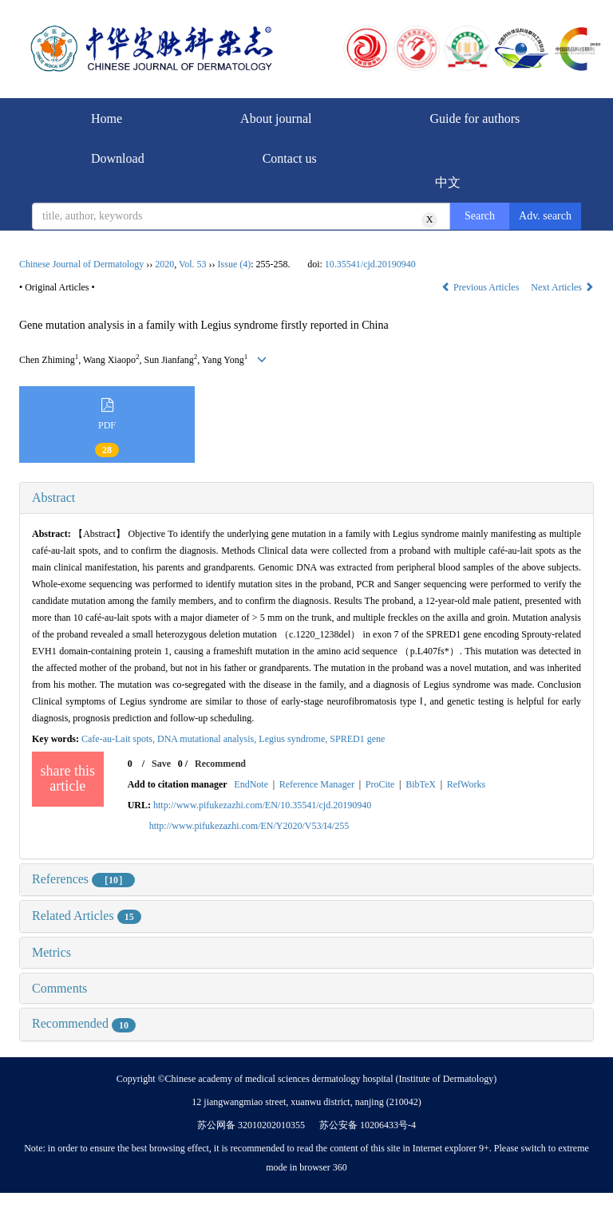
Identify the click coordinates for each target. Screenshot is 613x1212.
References (83, 879)
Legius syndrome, (294, 738)
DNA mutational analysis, (208, 738)
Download (117, 158)
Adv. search (545, 216)
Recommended (84, 1023)
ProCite (380, 784)
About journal (275, 118)
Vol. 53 (192, 264)
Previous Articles (481, 287)
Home (106, 118)
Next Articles (562, 287)
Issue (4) (234, 264)
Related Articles (86, 915)
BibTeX (420, 784)
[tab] (306, 498)
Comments (59, 988)
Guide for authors (474, 118)
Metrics (51, 952)
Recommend (220, 763)
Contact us (290, 158)
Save (161, 763)
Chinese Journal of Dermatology (81, 264)
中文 (448, 182)
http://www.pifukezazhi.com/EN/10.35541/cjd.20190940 (262, 805)
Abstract (53, 497)
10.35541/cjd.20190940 (370, 264)
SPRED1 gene (357, 738)
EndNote (251, 784)
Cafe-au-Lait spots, (119, 738)
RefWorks (466, 784)
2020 (164, 264)
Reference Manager (316, 784)
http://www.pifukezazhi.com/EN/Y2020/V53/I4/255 (249, 825)
